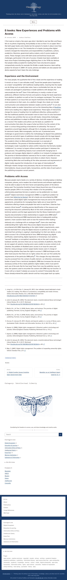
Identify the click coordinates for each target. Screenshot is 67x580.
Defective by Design (20, 197)
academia (13, 562)
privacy (37, 558)
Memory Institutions (10, 455)
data (34, 567)
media (37, 562)
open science (30, 564)
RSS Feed (6, 513)
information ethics (16, 564)
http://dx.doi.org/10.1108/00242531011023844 (24, 304)
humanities (7, 564)
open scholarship (54, 560)
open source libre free (42, 560)
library (30, 567)
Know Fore (8, 452)
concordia (38, 564)
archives (42, 558)
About (5, 502)
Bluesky (7, 476)
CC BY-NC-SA (39, 578)
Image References (9, 510)
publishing (20, 560)
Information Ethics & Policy (13, 448)
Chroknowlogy (6, 573)
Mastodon (8, 471)
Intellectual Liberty (10, 358)
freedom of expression (48, 564)
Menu (33, 22)
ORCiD (7, 473)
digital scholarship (45, 562)
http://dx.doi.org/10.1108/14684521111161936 (21, 296)
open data (55, 562)
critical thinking (8, 567)
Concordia (8, 483)
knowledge (21, 562)
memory (27, 562)
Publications (7, 505)
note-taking (17, 567)
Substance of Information (12, 457)
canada (32, 558)
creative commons (17, 558)
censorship (7, 562)
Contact (6, 507)
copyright (26, 558)
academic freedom (51, 558)
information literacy (29, 560)
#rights (7, 363)
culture (32, 562)
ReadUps (57, 107)
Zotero (7, 478)
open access (7, 558)
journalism (24, 567)
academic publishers (10, 560)
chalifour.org (8, 481)
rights (24, 564)
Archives (10, 462)
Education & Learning (11, 445)
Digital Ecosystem (10, 443)
